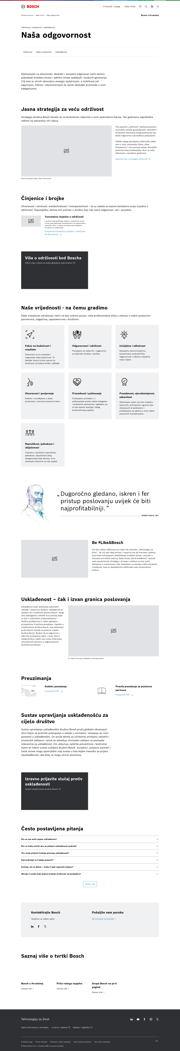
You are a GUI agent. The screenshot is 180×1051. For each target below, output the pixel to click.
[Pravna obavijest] (41, 1042)
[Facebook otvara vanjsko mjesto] (144, 1020)
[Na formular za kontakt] (104, 919)
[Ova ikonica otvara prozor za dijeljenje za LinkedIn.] (33, 928)
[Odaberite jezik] (152, 6)
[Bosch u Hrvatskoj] (37, 976)
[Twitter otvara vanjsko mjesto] (157, 1020)
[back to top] (156, 1041)
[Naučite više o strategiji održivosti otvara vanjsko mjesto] (132, 159)
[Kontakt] (140, 6)
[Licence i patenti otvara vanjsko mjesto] (60, 1027)
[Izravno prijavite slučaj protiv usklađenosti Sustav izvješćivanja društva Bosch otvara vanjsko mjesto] (54, 791)
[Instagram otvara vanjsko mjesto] (151, 1020)
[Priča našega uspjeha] (72, 976)
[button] (90, 839)
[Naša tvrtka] (130, 6)
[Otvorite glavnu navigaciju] (158, 6)
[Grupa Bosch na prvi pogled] (107, 978)
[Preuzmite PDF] (54, 691)
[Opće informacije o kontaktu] (35, 1027)
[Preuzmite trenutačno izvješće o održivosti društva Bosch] (66, 233)
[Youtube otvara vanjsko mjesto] (138, 1020)
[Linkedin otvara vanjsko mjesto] (132, 1020)
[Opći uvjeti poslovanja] (102, 1042)
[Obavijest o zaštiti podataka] (60, 1042)
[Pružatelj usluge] (27, 1042)
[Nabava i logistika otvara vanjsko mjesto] (82, 1027)
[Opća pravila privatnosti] (82, 1042)
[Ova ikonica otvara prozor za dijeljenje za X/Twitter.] (44, 928)
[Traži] (146, 6)
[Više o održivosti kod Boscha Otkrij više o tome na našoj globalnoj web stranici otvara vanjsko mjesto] (54, 270)
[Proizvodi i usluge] (111, 6)
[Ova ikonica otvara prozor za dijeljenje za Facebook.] (39, 928)
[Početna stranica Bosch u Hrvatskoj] (30, 6)
